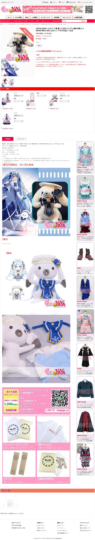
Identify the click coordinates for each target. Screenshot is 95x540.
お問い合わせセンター (85, 530)
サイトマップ (67, 17)
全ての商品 (18, 17)
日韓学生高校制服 (56, 21)
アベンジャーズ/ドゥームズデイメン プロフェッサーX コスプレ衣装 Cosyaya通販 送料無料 (85, 405)
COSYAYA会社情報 (16, 525)
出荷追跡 (56, 17)
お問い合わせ (72, 2)
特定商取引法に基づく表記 (18, 528)
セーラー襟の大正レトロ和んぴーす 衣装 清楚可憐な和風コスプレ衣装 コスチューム (85, 473)
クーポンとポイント (62, 530)
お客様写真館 (78, 17)
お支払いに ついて (41, 530)
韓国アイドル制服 (22, 21)
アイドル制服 (14, 21)
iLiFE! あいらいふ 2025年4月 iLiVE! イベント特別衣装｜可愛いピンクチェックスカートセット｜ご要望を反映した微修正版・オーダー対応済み (85, 340)
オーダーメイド (45, 17)
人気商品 (34, 17)
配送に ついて (83, 525)
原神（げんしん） (46, 21)
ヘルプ (62, 2)
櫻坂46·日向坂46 (5, 21)
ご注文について (40, 528)
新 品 (26, 17)
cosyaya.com (58, 538)
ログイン (54, 2)
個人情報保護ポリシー (63, 533)
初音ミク (38, 21)
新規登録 (46, 2)
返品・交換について (85, 528)
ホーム (10, 17)
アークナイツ (31, 21)
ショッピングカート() (86, 2)
